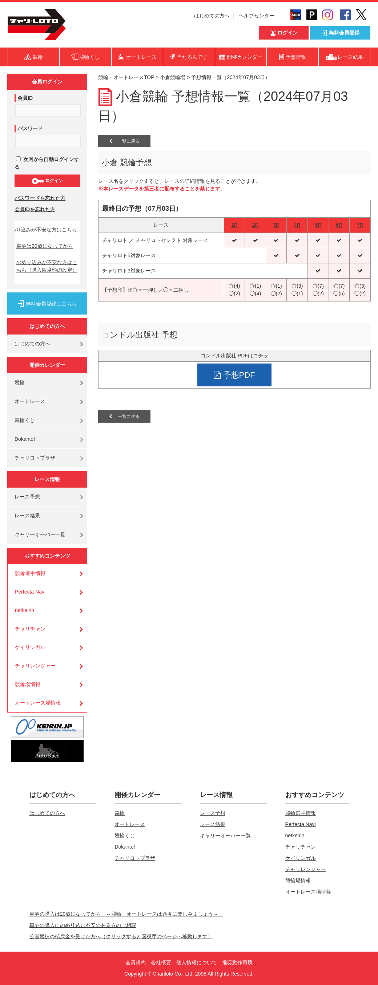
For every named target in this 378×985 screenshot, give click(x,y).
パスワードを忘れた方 (40, 198)
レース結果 (27, 515)
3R (276, 225)
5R (318, 225)
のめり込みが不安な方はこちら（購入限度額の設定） (46, 266)
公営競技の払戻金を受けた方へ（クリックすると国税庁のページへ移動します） (121, 936)
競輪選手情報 (30, 573)
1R (234, 225)
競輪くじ (25, 420)
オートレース (30, 401)
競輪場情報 (27, 684)
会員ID (25, 98)
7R (360, 225)
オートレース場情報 (38, 703)
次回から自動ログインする (47, 163)
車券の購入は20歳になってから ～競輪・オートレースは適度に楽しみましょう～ (126, 914)
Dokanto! (25, 439)
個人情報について (196, 962)
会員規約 (135, 962)
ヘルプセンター (256, 16)
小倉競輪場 (172, 77)
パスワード (30, 128)
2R (255, 225)
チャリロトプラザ (35, 458)
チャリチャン (30, 629)
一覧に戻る (124, 141)
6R (339, 225)
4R (297, 225)
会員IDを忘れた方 (35, 209)
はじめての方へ (212, 16)
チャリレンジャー (35, 666)
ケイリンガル (30, 647)
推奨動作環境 (237, 962)
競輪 (20, 382)
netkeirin (24, 610)
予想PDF (234, 374)
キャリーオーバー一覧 (40, 534)
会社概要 (161, 962)
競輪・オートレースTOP (126, 77)
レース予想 (27, 497)
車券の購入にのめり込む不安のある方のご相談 (82, 925)
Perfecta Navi (30, 592)
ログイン (47, 181)
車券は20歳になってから (44, 246)
